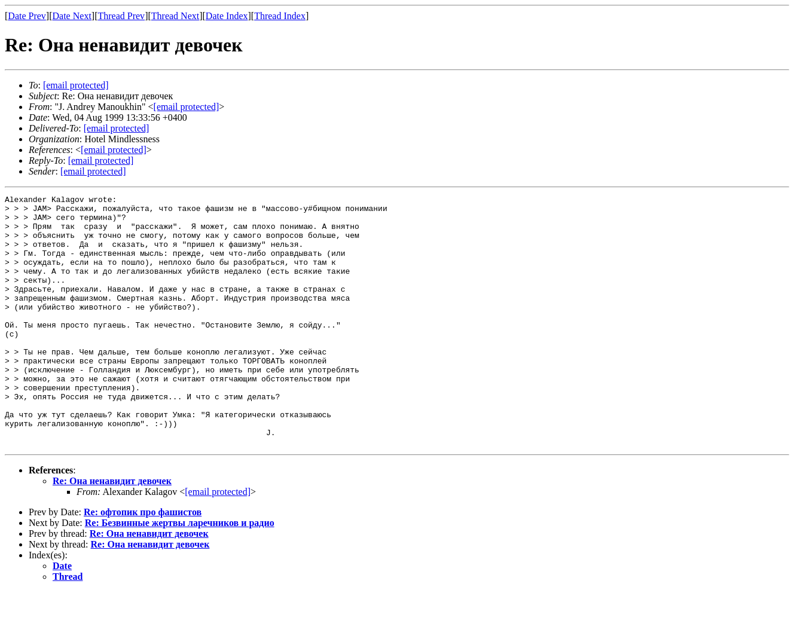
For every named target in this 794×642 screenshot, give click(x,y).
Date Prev (27, 16)
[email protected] (116, 128)
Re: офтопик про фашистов (142, 562)
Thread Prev (121, 16)
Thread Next (175, 16)
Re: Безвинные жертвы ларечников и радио (179, 573)
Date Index (227, 16)
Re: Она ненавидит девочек (112, 531)
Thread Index (280, 16)
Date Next (72, 16)
